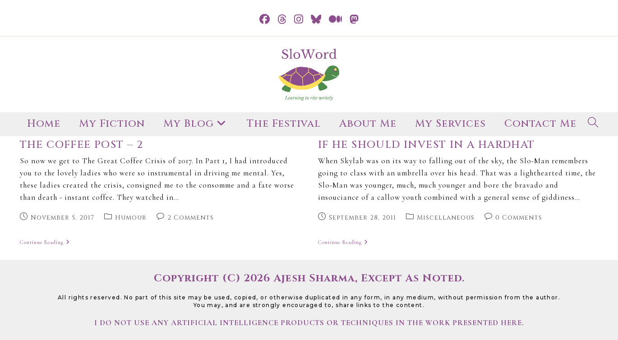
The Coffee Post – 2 (81, 145)
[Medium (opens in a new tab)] (335, 19)
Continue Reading (45, 242)
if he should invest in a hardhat (426, 145)
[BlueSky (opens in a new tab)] (316, 19)
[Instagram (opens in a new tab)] (299, 19)
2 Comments (190, 217)
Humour (131, 217)
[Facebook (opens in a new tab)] (265, 19)
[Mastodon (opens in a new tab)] (354, 19)
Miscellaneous (446, 217)
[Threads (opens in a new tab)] (282, 19)
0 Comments (518, 217)
